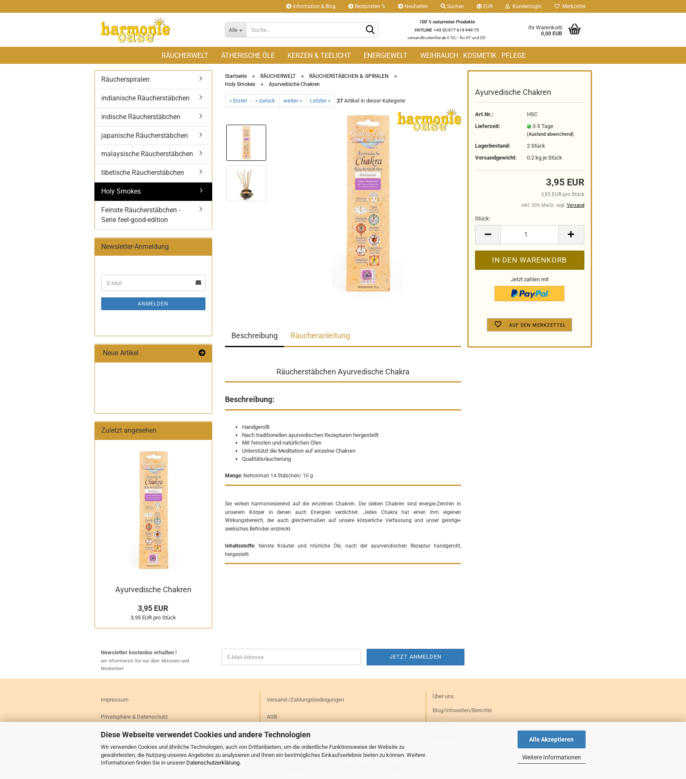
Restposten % (366, 6)
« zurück (265, 100)
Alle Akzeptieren (551, 739)
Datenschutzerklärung (212, 762)
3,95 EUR (153, 608)
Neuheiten (413, 6)
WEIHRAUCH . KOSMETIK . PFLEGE (473, 55)
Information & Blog (311, 6)
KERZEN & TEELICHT (319, 55)
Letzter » (320, 100)
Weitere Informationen (551, 757)
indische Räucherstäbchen (140, 117)
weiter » (292, 100)
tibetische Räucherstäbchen (142, 172)
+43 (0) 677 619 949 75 (456, 30)
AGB (272, 716)
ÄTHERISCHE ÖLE (248, 55)
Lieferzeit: (487, 126)
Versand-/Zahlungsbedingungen (305, 699)
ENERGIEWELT (385, 55)
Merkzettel (570, 6)
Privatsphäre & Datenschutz (134, 716)
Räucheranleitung (320, 335)
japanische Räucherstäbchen (144, 135)
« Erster (238, 100)
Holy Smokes (121, 191)
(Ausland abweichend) (550, 134)
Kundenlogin (523, 6)
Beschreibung (254, 335)
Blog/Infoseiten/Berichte (462, 710)
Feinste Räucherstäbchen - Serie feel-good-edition (140, 215)
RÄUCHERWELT (185, 55)
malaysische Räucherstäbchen (147, 154)
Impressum (114, 699)
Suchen (452, 6)
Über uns (443, 696)
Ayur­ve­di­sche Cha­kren (153, 589)
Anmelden (153, 304)
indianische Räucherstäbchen (145, 98)
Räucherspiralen (125, 79)
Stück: (482, 218)
